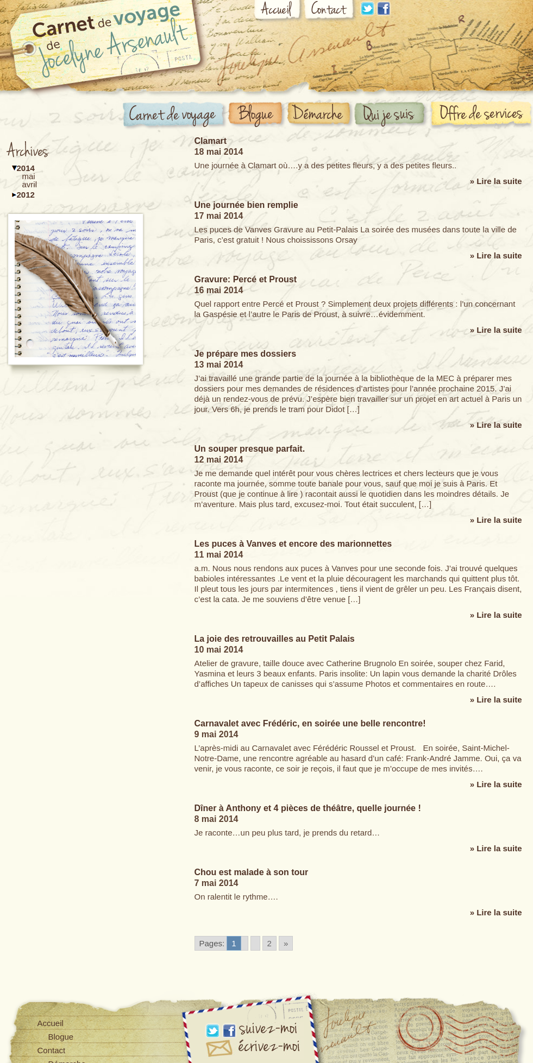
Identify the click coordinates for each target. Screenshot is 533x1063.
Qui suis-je (391, 115)
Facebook (383, 8)
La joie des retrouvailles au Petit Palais (275, 638)
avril (29, 184)
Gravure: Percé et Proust (246, 279)
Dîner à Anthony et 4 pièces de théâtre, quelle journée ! (308, 808)
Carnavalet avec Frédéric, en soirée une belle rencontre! (310, 723)
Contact (330, 11)
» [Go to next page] (286, 943)
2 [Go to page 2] (269, 943)
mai (28, 176)
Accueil (278, 12)
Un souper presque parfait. (250, 448)
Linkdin (367, 8)
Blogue (257, 115)
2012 (26, 194)
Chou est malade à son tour (252, 872)
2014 (26, 168)
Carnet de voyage (175, 116)
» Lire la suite (496, 181)
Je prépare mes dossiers (246, 353)
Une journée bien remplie (246, 205)
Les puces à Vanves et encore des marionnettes (293, 543)
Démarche (321, 115)
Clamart (211, 140)
